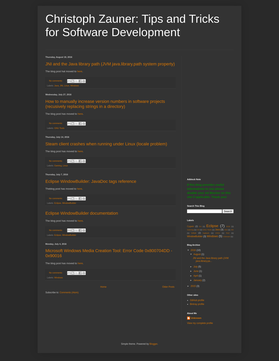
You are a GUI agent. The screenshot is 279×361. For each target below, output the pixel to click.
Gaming (58, 165)
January (197, 280)
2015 (194, 286)
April (196, 275)
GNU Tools (59, 128)
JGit (225, 230)
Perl (227, 233)
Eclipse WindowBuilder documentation (81, 213)
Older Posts (168, 287)
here (79, 71)
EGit (228, 226)
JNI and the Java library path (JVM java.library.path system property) (110, 64)
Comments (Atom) (69, 292)
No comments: (56, 81)
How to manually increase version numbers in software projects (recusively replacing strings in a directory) (105, 104)
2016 (194, 250)
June (196, 271)
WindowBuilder (69, 203)
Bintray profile (197, 304)
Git (198, 230)
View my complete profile (200, 323)
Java (56, 85)
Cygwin (190, 226)
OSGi (217, 233)
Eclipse (57, 203)
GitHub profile (197, 300)
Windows (74, 85)
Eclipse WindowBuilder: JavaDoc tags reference (90, 181)
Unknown (196, 318)
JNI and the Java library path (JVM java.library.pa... (211, 259)
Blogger (153, 344)
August (197, 254)
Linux (66, 85)
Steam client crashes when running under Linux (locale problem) (106, 143)
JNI (61, 85)
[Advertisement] (210, 114)
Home (103, 287)
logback (206, 233)
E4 (200, 226)
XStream (226, 236)
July (195, 266)
